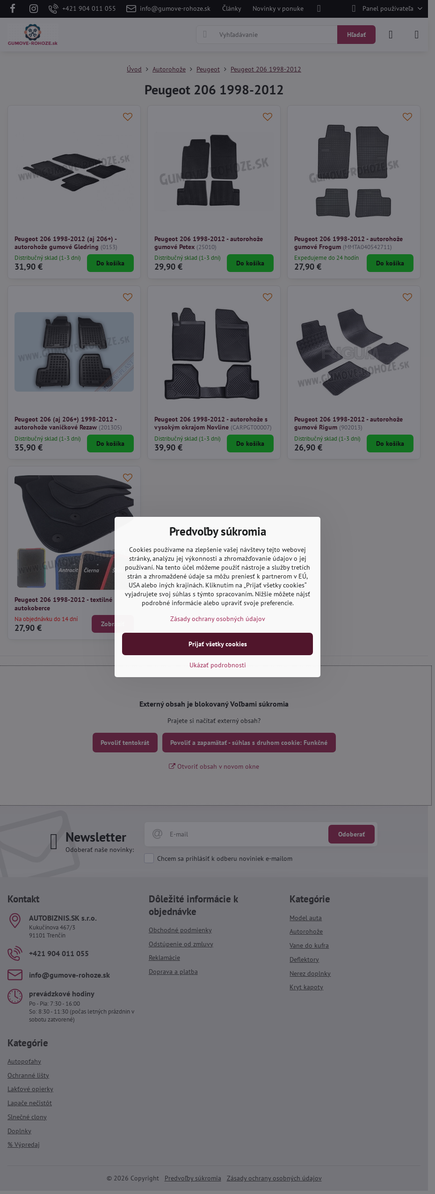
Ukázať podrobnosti (217, 665)
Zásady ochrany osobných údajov (217, 619)
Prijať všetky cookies (217, 644)
